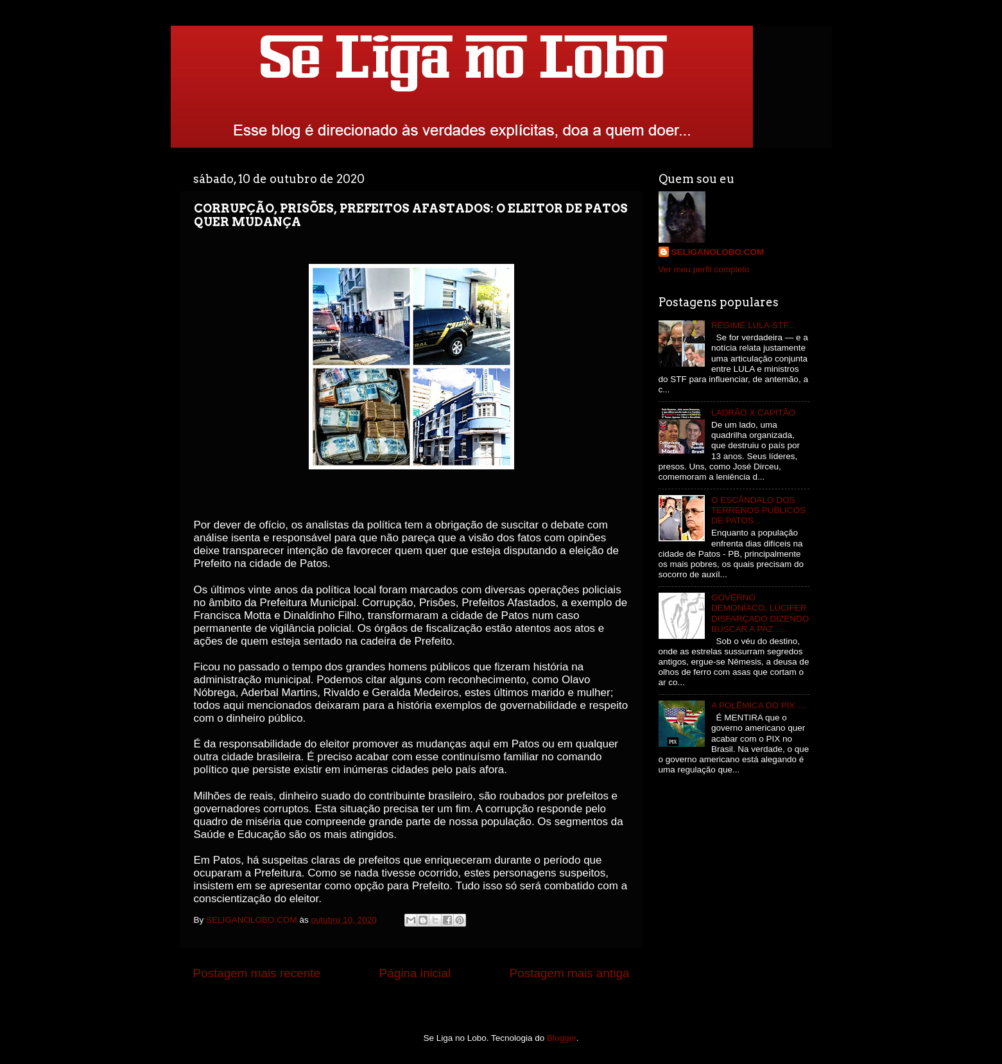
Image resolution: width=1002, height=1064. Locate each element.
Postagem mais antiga (570, 973)
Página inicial (415, 973)
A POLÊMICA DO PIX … (758, 705)
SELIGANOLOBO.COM (717, 252)
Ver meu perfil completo (704, 269)
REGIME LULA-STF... (753, 325)
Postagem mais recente (256, 973)
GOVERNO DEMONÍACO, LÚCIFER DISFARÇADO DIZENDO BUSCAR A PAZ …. (760, 613)
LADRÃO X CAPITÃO (753, 412)
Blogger (561, 1038)
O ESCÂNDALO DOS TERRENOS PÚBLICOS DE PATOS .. (758, 510)
